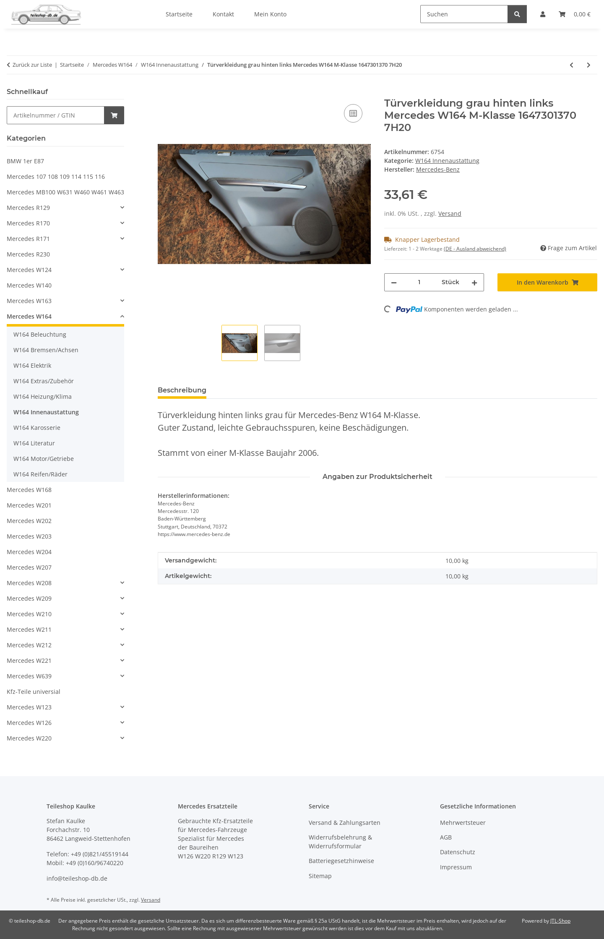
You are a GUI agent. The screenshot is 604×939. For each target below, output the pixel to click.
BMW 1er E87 (25, 161)
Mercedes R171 (28, 239)
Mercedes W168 (29, 490)
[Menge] (419, 282)
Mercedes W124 (29, 270)
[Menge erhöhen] (474, 282)
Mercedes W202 (29, 521)
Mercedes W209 (29, 598)
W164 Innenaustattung (447, 161)
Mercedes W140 (29, 285)
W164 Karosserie (36, 428)
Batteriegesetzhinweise (341, 861)
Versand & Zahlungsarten (344, 823)
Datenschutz (457, 852)
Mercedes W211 (29, 629)
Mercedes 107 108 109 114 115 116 (56, 176)
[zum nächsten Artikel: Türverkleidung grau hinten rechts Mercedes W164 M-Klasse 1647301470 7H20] (588, 65)
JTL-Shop (560, 920)
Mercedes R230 (28, 254)
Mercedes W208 (29, 583)
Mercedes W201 (29, 505)
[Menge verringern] (394, 282)
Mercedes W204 (29, 552)
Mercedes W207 (29, 567)
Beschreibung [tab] (182, 390)
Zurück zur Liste (32, 64)
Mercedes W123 (29, 707)
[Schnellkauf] (55, 115)
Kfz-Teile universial (33, 692)
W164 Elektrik (32, 365)
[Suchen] (464, 14)
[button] (65, 207)
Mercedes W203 (29, 536)
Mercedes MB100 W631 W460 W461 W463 (65, 192)
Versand (449, 213)
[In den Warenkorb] (164, 92)
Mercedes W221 (29, 660)
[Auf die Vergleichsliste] (353, 113)
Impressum (456, 867)
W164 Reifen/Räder (40, 474)
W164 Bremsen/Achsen (45, 350)
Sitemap (320, 876)
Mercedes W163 (29, 301)
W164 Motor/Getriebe (43, 459)
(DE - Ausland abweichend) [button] (475, 248)
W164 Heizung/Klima (42, 396)
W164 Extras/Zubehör (43, 381)
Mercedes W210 (29, 614)
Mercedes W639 (29, 676)
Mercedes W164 (29, 316)
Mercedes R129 (28, 208)
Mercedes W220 (29, 738)
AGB (446, 837)
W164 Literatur (34, 443)
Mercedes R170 (28, 223)
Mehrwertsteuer (463, 823)
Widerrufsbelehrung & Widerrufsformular (340, 841)
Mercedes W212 (29, 645)
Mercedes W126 (29, 723)
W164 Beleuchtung (39, 334)
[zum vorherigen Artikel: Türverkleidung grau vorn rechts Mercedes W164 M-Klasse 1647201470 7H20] (571, 65)
